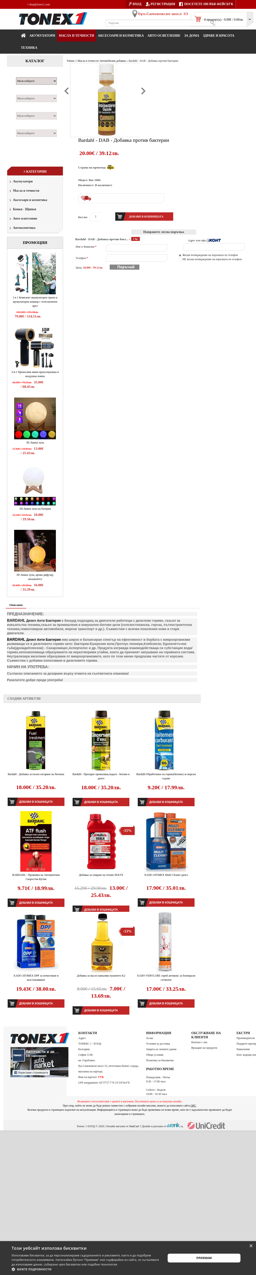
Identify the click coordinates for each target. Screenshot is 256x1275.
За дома (191, 35)
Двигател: (25, 109)
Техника (29, 47)
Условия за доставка (158, 1043)
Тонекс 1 (72, 60)
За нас (149, 1038)
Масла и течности (24, 191)
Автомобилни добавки (112, 60)
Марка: (23, 75)
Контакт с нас (199, 1042)
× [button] (251, 1246)
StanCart (134, 1126)
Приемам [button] (204, 1258)
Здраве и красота (218, 35)
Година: (23, 127)
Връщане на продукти (204, 1047)
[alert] (128, 1258)
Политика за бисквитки (160, 1060)
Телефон (82, 258)
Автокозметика (22, 228)
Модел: (23, 92)
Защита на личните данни (161, 1049)
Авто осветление (163, 35)
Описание (16, 605)
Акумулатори (42, 35)
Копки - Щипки (22, 209)
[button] (86, 1269)
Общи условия (154, 1054)
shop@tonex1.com (38, 4)
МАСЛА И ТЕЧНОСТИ (76, 35)
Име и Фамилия (86, 246)
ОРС (193, 1105)
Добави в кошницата (36, 801)
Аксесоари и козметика (121, 35)
